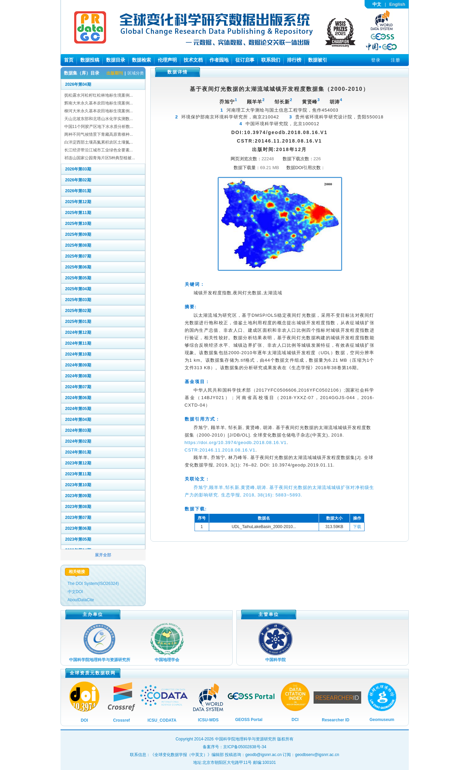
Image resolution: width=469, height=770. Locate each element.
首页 (68, 60)
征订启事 (244, 60)
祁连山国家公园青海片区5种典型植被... (99, 157)
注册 (395, 60)
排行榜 (294, 60)
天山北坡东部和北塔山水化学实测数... (98, 118)
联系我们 (270, 60)
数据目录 (115, 60)
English (397, 4)
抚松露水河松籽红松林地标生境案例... (98, 95)
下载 (357, 526)
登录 (376, 60)
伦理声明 (167, 60)
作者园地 (219, 60)
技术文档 (193, 60)
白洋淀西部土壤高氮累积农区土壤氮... (98, 142)
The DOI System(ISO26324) (93, 583)
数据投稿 (89, 60)
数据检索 (141, 60)
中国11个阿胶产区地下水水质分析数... (98, 126)
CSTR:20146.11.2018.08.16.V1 (220, 450)
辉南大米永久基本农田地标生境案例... (98, 103)
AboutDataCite (81, 599)
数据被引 (317, 60)
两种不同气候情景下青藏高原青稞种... (98, 134)
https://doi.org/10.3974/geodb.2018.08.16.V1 (236, 442)
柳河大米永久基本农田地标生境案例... (98, 111)
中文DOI (75, 591)
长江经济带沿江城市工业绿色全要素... (98, 150)
